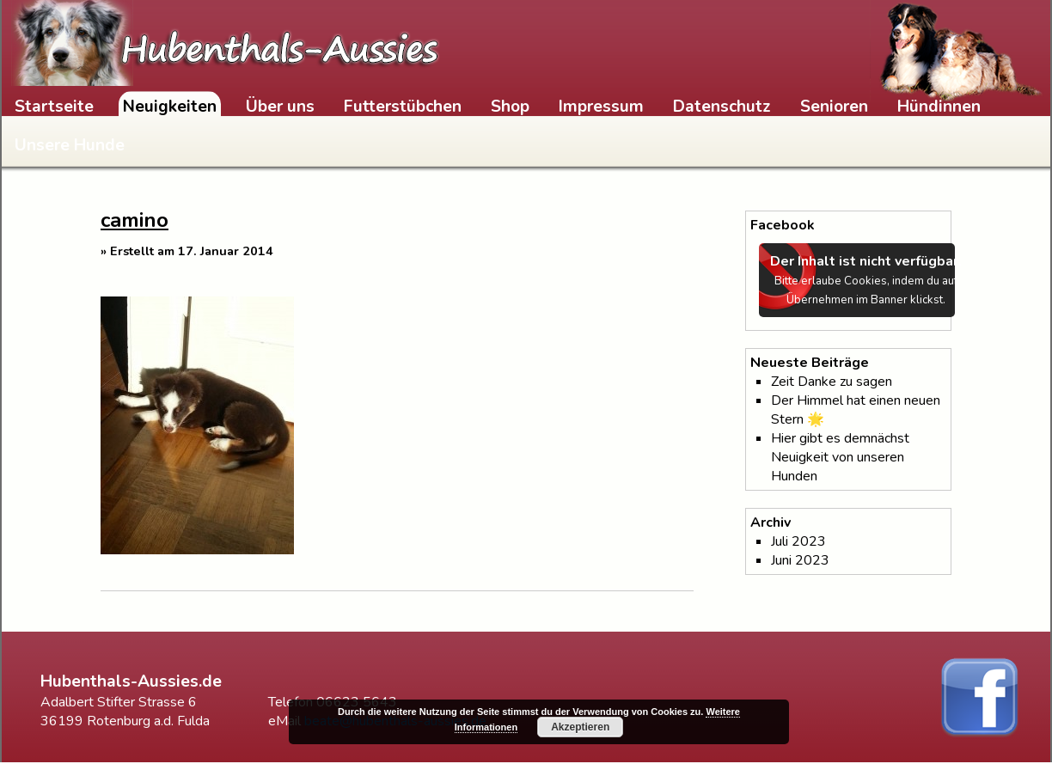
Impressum (601, 106)
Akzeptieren (580, 727)
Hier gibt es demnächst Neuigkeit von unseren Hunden (840, 457)
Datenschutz (722, 106)
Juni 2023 (800, 560)
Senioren (834, 106)
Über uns (280, 106)
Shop (510, 106)
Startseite (54, 106)
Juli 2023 (798, 541)
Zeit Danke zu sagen (831, 381)
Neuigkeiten (170, 106)
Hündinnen (939, 106)
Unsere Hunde (70, 145)
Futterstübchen (403, 106)
